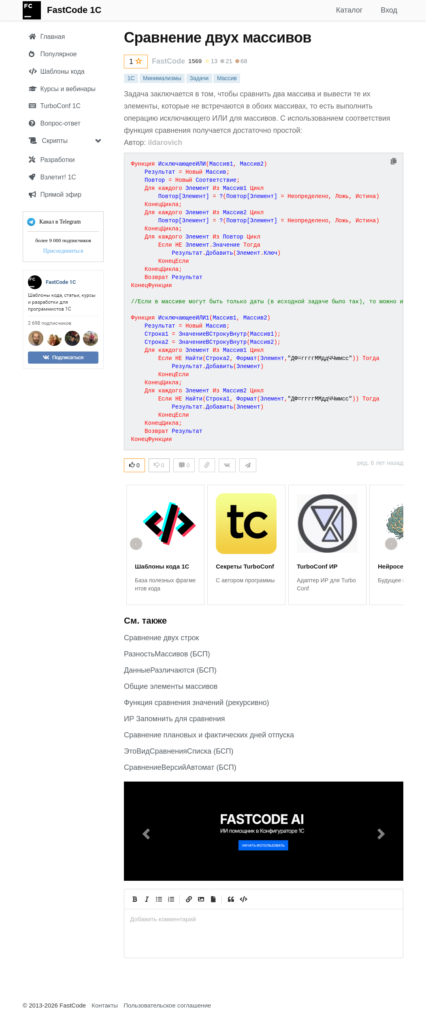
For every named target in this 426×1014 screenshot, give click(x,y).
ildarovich (165, 142)
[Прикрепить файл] (213, 899)
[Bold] (134, 899)
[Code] (243, 899)
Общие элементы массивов (170, 686)
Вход (389, 10)
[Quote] (231, 899)
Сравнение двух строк (161, 638)
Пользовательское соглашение (167, 1005)
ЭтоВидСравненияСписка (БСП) (178, 751)
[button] (145, 831)
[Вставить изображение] (201, 899)
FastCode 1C (74, 10)
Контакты (105, 1005)
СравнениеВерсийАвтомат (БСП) (180, 767)
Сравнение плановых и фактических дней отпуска (209, 735)
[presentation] (263, 919)
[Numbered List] (171, 899)
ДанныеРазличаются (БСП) (170, 670)
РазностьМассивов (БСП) (167, 654)
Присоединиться (63, 251)
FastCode (168, 61)
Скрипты (48, 140)
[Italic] (147, 899)
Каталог (349, 10)
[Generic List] (159, 899)
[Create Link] (189, 899)
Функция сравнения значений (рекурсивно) (196, 703)
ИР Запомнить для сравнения (174, 719)
